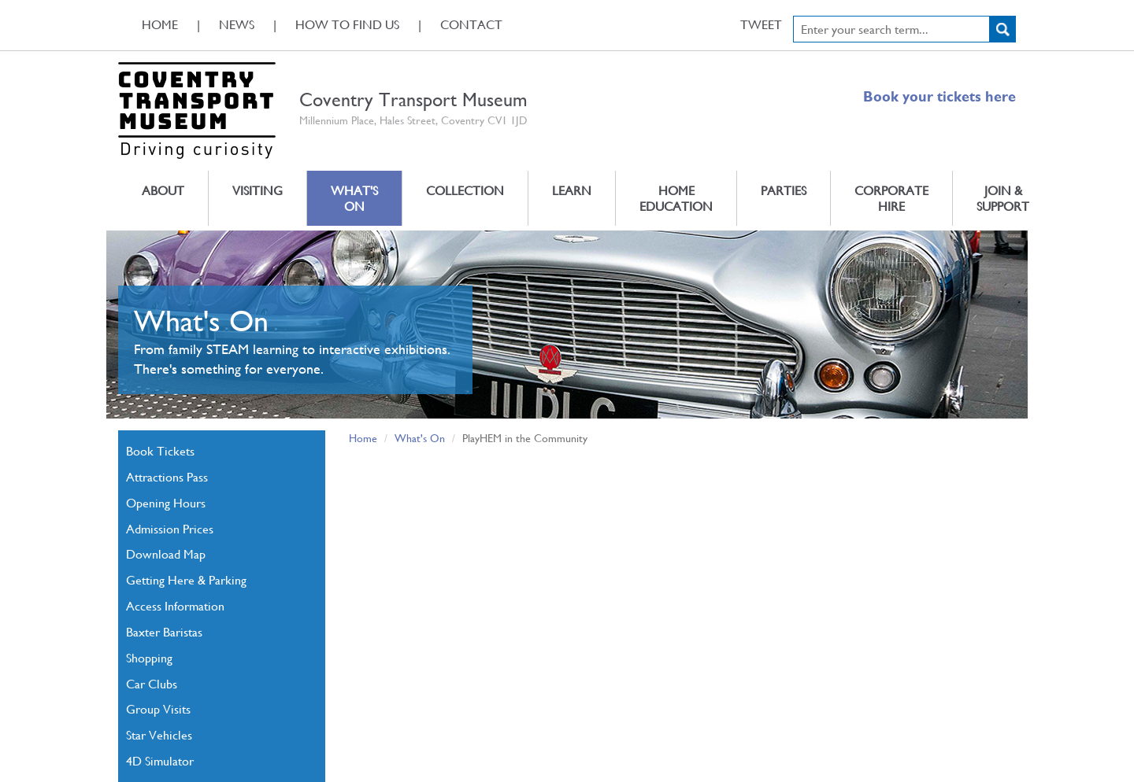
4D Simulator (160, 760)
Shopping (149, 657)
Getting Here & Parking (186, 579)
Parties (783, 190)
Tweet (761, 24)
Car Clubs (151, 683)
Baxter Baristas (164, 631)
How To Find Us (347, 24)
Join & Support (1002, 198)
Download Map (166, 553)
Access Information (175, 605)
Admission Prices (169, 528)
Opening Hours (166, 502)
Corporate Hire (891, 198)
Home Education (676, 198)
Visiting (257, 190)
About (163, 190)
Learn (571, 190)
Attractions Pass (167, 476)
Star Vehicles (159, 734)
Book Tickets (160, 450)
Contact (471, 24)
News (236, 24)
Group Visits (158, 708)
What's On (354, 198)
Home (160, 24)
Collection (465, 190)
